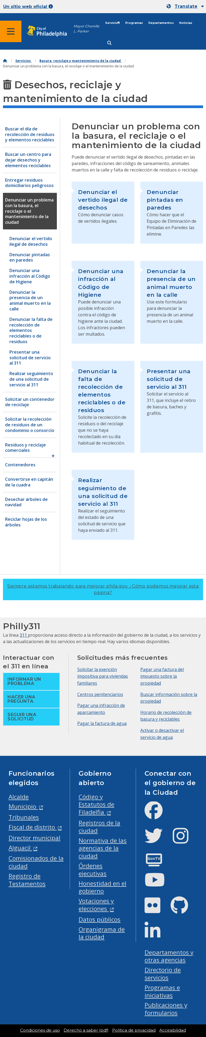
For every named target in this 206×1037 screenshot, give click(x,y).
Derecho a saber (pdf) (86, 1030)
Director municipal (34, 838)
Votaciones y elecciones (96, 905)
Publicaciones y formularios (166, 1009)
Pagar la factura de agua (102, 723)
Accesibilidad (172, 1030)
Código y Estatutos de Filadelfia (96, 804)
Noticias (185, 23)
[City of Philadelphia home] (49, 31)
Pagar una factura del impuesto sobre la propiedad (162, 676)
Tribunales (24, 817)
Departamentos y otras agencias (169, 956)
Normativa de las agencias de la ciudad (103, 848)
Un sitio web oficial (28, 6)
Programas (134, 23)
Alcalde (19, 797)
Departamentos (161, 23)
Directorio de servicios (163, 974)
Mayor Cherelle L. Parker (86, 28)
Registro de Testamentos (27, 880)
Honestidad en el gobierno (102, 887)
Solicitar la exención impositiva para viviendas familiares (102, 676)
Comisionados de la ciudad (36, 862)
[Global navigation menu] (10, 31)
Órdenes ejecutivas (92, 870)
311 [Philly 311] (24, 635)
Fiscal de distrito (33, 827)
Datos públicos (99, 919)
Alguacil (20, 848)
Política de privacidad (134, 1030)
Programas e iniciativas (162, 991)
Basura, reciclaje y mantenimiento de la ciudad (80, 60)
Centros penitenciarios (100, 694)
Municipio (23, 806)
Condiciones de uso (40, 1030)
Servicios (112, 23)
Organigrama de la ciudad (102, 933)
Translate (186, 6)
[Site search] (109, 43)
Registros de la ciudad (99, 827)
